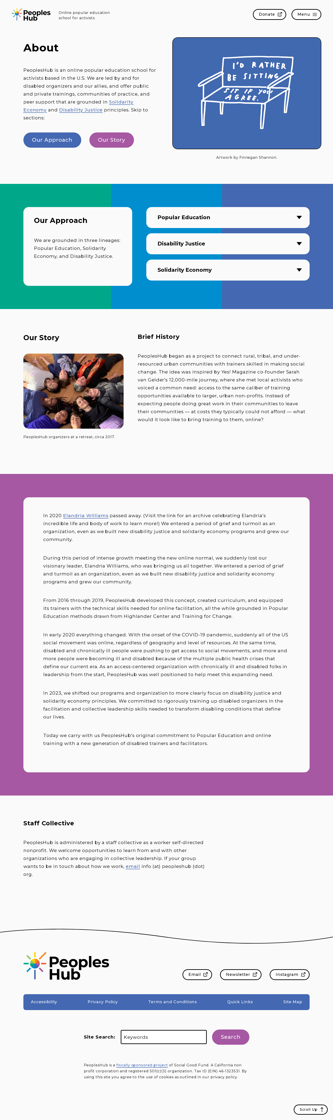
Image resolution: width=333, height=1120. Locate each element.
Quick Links (240, 1001)
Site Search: (100, 1037)
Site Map (292, 1001)
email (133, 866)
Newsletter (238, 974)
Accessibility (44, 1001)
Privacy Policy (103, 1001)
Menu (303, 14)
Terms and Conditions (172, 1001)
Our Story (111, 140)
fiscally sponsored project (142, 1065)
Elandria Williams (85, 515)
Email (194, 974)
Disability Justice (81, 110)
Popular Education (184, 217)
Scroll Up (309, 1109)
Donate (267, 14)
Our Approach (52, 140)
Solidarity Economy (185, 270)
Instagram (287, 974)
